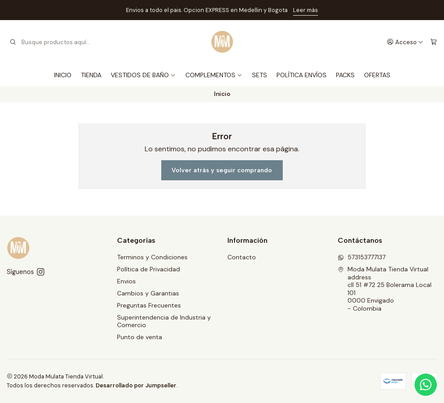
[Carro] (433, 42)
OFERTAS (377, 75)
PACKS (345, 75)
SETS (259, 75)
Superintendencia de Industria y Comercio (164, 321)
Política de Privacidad (148, 269)
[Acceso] (405, 42)
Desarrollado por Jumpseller (136, 385)
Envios (126, 281)
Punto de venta (139, 337)
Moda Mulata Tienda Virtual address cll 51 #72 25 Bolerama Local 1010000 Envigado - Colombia (384, 288)
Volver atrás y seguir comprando (222, 170)
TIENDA (91, 75)
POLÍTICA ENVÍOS (301, 75)
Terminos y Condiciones (152, 257)
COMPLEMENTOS (214, 75)
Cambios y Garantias (148, 293)
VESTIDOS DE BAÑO (143, 75)
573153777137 (361, 257)
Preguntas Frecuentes (149, 305)
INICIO (62, 75)
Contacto (241, 257)
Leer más (305, 10)
